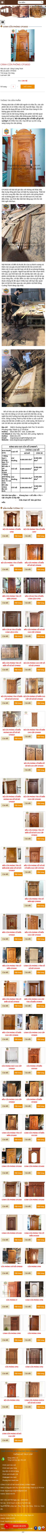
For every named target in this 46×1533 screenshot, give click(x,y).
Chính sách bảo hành (9, 1477)
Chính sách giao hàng (9, 1468)
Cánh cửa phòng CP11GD (12, 1233)
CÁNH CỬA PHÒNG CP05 (12, 1333)
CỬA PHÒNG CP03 (11, 1367)
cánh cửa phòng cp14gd (34, 1166)
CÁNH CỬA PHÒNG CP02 (34, 1367)
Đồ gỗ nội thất (6, 1451)
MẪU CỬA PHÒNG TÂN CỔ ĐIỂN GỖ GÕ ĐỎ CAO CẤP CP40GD (34, 832)
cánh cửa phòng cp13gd (12, 1200)
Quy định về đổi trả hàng (10, 1471)
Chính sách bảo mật (9, 1465)
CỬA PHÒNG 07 (11, 1300)
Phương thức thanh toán (10, 1480)
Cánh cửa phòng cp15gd (12, 1166)
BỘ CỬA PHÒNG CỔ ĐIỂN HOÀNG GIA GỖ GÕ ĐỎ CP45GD (12, 732)
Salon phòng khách (32, 1451)
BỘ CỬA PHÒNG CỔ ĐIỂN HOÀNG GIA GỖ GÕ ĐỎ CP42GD (12, 799)
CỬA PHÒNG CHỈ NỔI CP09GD (11, 1266)
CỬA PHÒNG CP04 (34, 1333)
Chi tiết (5, 536)
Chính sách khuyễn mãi (10, 1474)
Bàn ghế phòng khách (18, 1451)
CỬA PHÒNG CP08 (34, 1266)
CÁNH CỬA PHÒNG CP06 (34, 1300)
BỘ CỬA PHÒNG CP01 (12, 1400)
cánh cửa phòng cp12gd (34, 1200)
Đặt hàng (18, 536)
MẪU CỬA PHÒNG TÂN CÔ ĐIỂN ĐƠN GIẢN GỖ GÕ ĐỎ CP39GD (11, 868)
